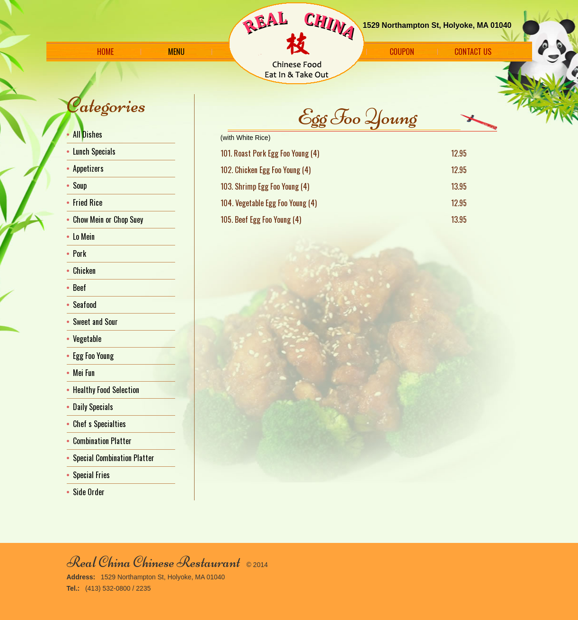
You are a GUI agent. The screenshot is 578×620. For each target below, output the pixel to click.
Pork (79, 253)
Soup (80, 185)
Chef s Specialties (99, 423)
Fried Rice (87, 202)
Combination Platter (102, 440)
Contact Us (472, 51)
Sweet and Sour (95, 321)
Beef (79, 287)
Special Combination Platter (113, 457)
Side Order (89, 492)
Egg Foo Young (93, 355)
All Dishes (87, 134)
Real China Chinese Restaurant (153, 562)
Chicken (84, 270)
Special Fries (91, 474)
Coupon (402, 51)
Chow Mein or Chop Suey (108, 219)
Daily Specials (93, 406)
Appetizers (88, 168)
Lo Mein (84, 236)
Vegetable (87, 338)
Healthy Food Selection (106, 389)
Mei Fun (84, 372)
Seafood (85, 304)
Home (105, 51)
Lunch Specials (94, 151)
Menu (176, 51)
